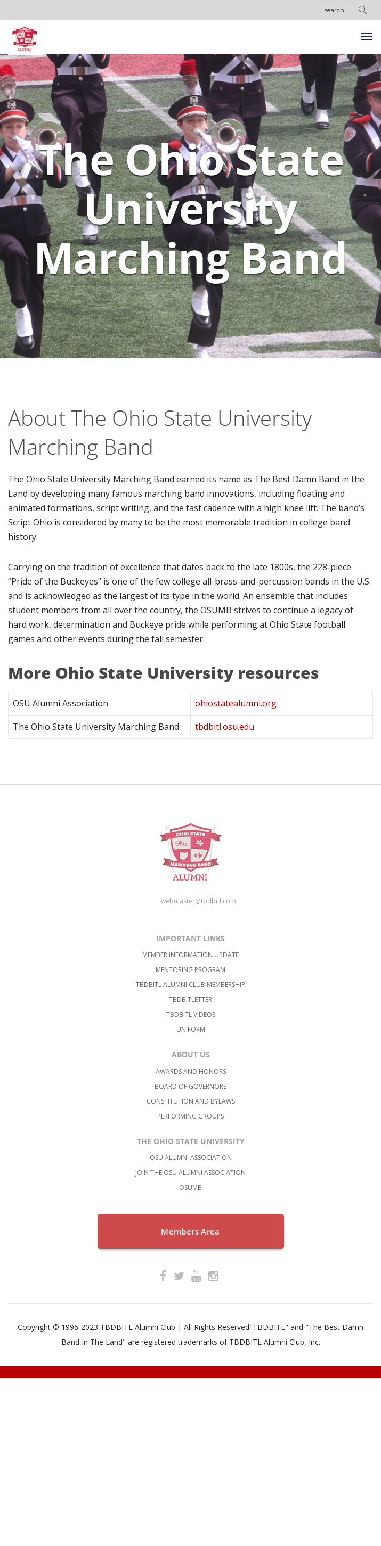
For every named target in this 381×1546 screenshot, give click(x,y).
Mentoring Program (190, 969)
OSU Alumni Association (191, 1157)
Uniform (190, 1029)
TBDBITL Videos (190, 1014)
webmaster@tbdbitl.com (198, 901)
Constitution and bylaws (191, 1101)
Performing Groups (190, 1116)
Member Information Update (190, 954)
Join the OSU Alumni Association (190, 1172)
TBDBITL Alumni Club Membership (190, 984)
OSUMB (190, 1187)
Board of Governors (190, 1086)
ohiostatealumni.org (236, 703)
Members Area (190, 1231)
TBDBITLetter (190, 999)
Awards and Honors (191, 1071)
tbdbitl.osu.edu (224, 727)
